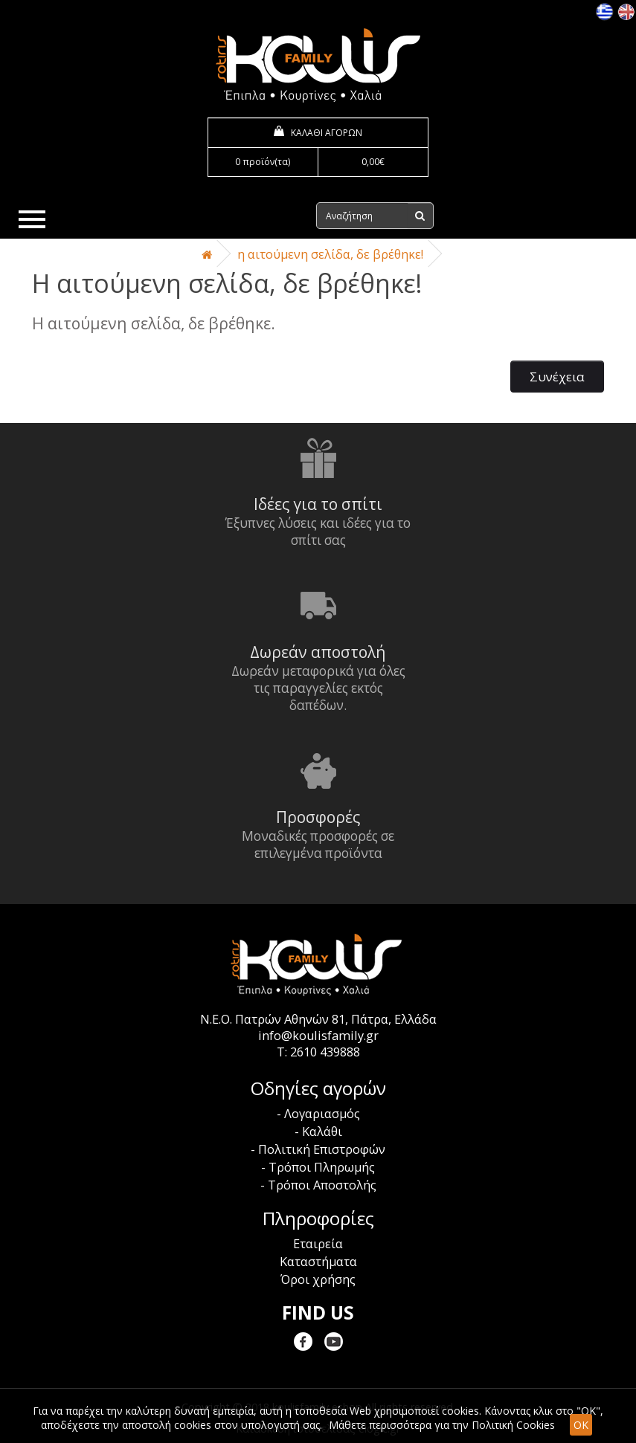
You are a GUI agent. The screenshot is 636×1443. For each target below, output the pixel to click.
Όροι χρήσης (318, 1279)
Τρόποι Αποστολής (322, 1185)
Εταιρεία (318, 1244)
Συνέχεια (557, 376)
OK (581, 1425)
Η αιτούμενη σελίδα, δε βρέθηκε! (330, 254)
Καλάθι (322, 1131)
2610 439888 (325, 1052)
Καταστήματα (318, 1261)
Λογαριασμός (322, 1113)
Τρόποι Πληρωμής (322, 1167)
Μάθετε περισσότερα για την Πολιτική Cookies (442, 1425)
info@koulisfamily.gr (318, 1035)
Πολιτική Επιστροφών (321, 1149)
